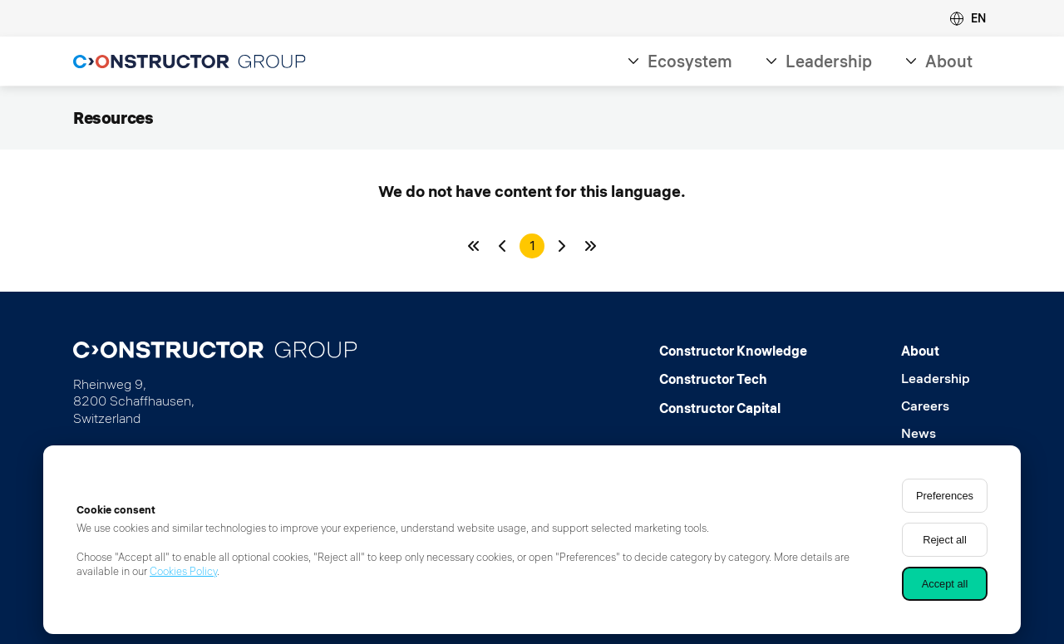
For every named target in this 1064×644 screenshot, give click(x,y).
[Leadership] (935, 378)
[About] (935, 351)
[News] (935, 433)
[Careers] (935, 406)
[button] (967, 18)
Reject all (945, 539)
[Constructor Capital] (733, 408)
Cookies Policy (183, 571)
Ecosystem (690, 61)
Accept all (945, 584)
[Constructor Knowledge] (733, 351)
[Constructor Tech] (733, 379)
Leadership (829, 61)
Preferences (944, 495)
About (949, 61)
